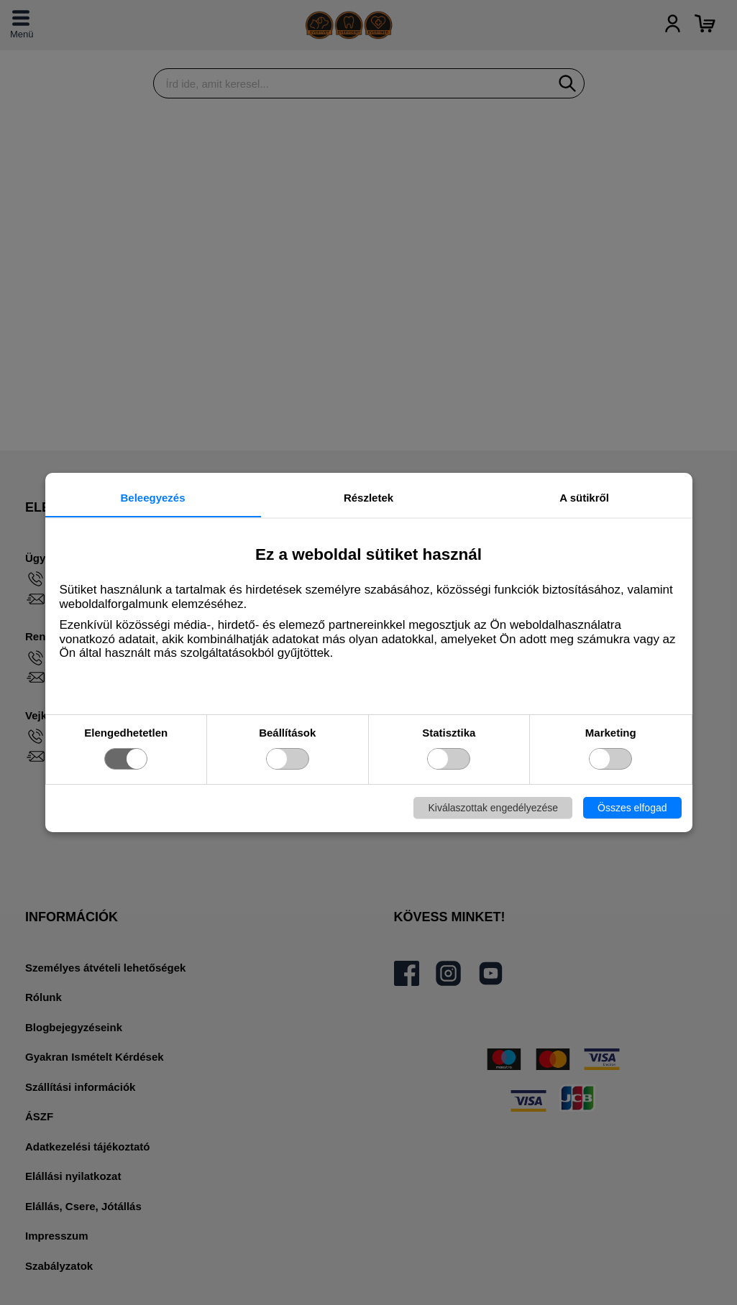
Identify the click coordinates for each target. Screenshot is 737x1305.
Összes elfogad (632, 807)
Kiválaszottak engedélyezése (493, 807)
